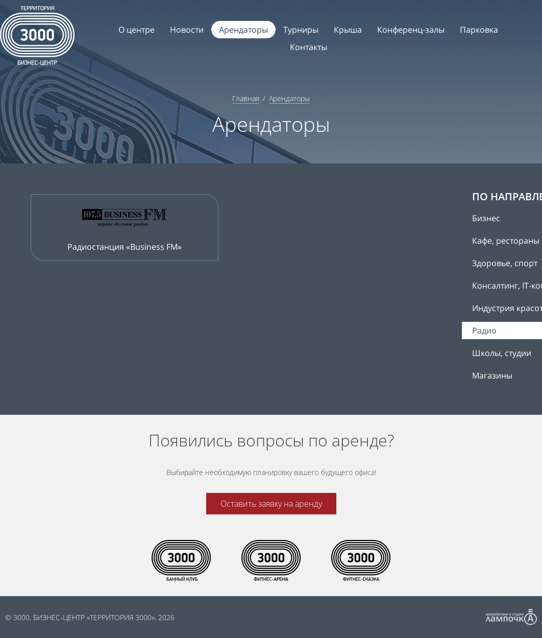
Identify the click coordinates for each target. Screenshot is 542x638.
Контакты (308, 47)
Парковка (479, 29)
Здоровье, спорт (504, 263)
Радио (484, 330)
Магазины (492, 375)
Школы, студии (501, 353)
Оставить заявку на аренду (271, 503)
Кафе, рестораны (505, 240)
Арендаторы (243, 29)
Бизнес (486, 218)
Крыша (348, 29)
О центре (136, 29)
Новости (187, 29)
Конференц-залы (411, 29)
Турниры (300, 29)
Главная (245, 98)
